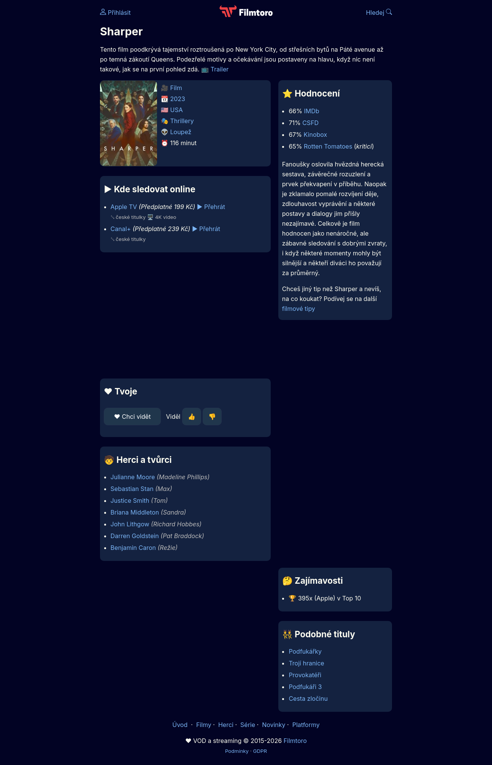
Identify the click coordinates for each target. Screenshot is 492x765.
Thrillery (182, 121)
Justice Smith (130, 500)
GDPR (260, 751)
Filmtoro (295, 740)
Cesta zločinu (308, 698)
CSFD (310, 123)
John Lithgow (130, 524)
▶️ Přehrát (211, 207)
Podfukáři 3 (305, 687)
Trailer (220, 69)
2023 (178, 99)
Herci (225, 725)
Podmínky (237, 751)
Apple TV (124, 207)
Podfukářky (305, 651)
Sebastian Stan (132, 489)
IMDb (311, 111)
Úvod (180, 725)
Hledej (379, 12)
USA (176, 110)
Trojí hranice (306, 663)
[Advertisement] (185, 315)
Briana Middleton (135, 512)
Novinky (273, 725)
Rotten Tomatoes (328, 146)
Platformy (306, 725)
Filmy (203, 725)
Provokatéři (305, 675)
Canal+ (121, 229)
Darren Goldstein (135, 536)
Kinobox (315, 134)
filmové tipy (298, 308)
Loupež (181, 132)
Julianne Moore (133, 477)
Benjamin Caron (133, 547)
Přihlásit (115, 12)
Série (247, 725)
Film (176, 88)
